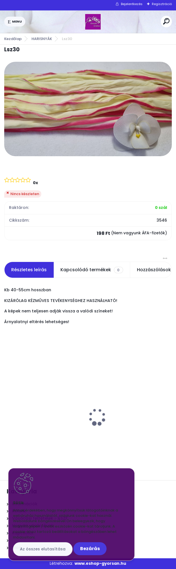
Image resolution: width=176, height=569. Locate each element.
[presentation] (8, 407)
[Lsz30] (88, 109)
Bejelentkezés (132, 4)
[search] (166, 21)
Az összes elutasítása (43, 549)
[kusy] (21, 443)
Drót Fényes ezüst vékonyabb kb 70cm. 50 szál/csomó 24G (43, 407)
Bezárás (90, 548)
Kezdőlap (13, 38)
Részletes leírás (29, 269)
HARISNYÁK (41, 38)
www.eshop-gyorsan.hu (100, 563)
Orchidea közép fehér (117, 405)
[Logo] (93, 22)
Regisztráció (162, 4)
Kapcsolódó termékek (91, 269)
